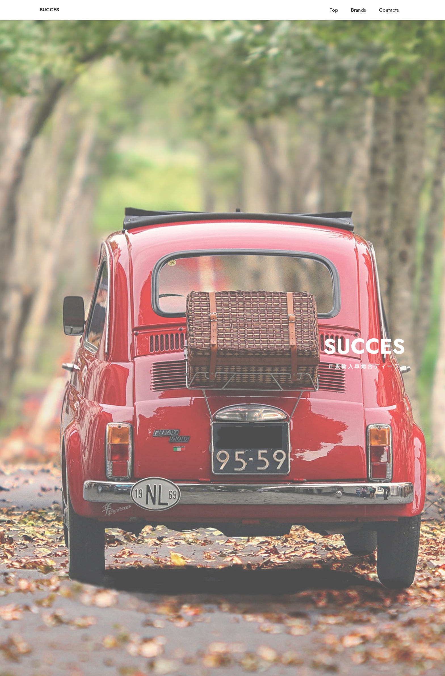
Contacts (389, 10)
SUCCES (49, 10)
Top (333, 10)
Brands (358, 10)
